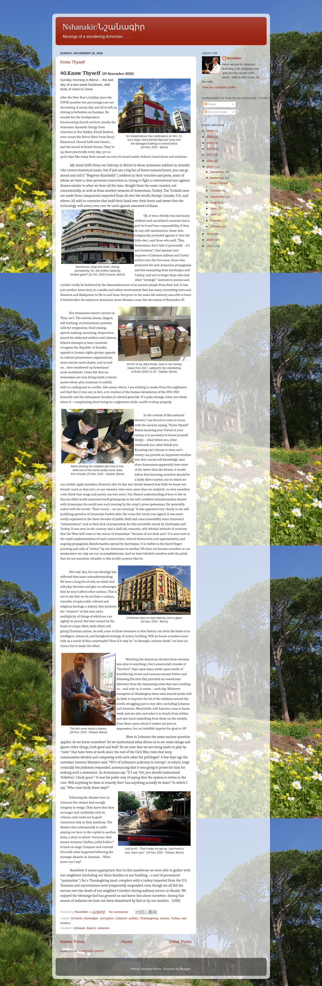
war (184, 918)
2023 (210, 148)
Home (127, 941)
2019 (210, 234)
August (215, 202)
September (218, 196)
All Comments (215, 112)
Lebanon (121, 918)
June (214, 208)
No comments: (119, 912)
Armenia (76, 918)
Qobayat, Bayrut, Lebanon (91, 928)
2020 (210, 166)
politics (133, 918)
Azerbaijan (91, 918)
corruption (106, 918)
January (216, 226)
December (217, 172)
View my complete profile (219, 87)
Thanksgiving (149, 918)
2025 (210, 136)
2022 (210, 154)
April (213, 214)
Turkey (175, 918)
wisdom (65, 923)
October (216, 190)
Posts (210, 104)
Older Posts (180, 941)
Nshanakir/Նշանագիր (103, 26)
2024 (210, 143)
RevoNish (234, 58)
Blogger (185, 969)
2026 (210, 131)
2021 (210, 160)
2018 (210, 239)
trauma (164, 918)
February (217, 220)
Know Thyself (72, 62)
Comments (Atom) (91, 951)
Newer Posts (72, 941)
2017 (210, 246)
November (217, 177)
